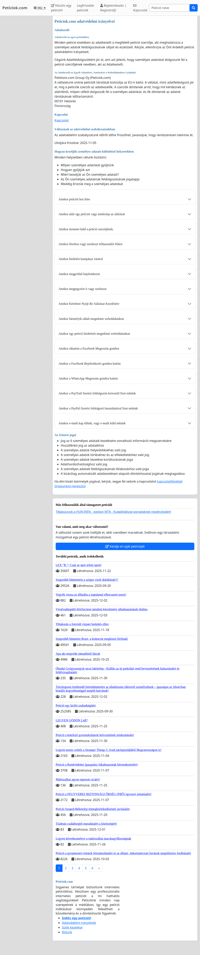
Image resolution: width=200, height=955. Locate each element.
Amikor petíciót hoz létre (74, 199)
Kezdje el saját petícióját (125, 546)
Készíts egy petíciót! (61, 7)
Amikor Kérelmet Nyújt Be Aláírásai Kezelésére (89, 303)
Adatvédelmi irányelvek (79, 923)
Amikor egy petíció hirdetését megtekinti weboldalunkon (94, 333)
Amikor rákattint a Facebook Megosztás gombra (89, 348)
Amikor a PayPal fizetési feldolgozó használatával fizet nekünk (98, 408)
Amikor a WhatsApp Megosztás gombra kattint (88, 378)
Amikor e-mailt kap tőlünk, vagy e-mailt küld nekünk (92, 423)
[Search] (169, 8)
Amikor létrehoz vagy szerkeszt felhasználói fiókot (90, 244)
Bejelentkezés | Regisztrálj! (113, 7)
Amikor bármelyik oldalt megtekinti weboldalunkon (91, 318)
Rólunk (67, 932)
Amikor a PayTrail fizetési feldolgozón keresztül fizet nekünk (97, 393)
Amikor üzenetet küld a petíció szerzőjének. (86, 229)
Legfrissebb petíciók (85, 7)
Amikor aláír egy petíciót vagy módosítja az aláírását (92, 214)
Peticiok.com (14, 7)
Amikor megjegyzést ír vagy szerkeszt (82, 288)
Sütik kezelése (72, 927)
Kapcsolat (140, 8)
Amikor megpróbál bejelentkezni (79, 274)
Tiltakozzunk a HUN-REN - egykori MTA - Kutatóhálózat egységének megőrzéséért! (113, 511)
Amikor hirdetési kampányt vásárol (81, 259)
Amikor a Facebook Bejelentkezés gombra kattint (90, 363)
